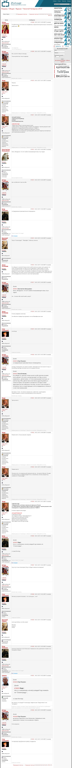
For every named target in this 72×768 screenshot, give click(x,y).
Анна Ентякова (5, 265)
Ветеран (4, 162)
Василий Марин (5, 238)
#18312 (15, 289)
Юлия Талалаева (5, 23)
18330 (32, 646)
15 (50, 14)
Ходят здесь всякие (5, 92)
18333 (32, 739)
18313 (32, 180)
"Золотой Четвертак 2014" (32, 9)
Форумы (4, 9)
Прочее (64, 1)
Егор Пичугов (5, 209)
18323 (32, 467)
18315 (32, 238)
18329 (32, 619)
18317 (32, 282)
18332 (32, 710)
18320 (32, 354)
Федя (3, 80)
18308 (32, 22)
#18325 (15, 682)
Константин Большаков (6, 150)
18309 (32, 51)
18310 (32, 80)
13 (46, 14)
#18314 (15, 361)
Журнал (18, 9)
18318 (32, 311)
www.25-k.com (5, 42)
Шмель (4, 676)
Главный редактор (4, 64)
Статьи (54, 1)
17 (51, 15)
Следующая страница (33, 14)
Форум (69, 1)
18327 (32, 565)
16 (48, 15)
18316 (32, 264)
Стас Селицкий (5, 329)
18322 (32, 432)
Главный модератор (4, 35)
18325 (32, 536)
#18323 (15, 542)
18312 (32, 149)
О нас (59, 1)
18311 (32, 115)
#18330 (15, 716)
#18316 (15, 373)
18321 (32, 398)
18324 (32, 501)
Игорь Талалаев (5, 52)
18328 (32, 594)
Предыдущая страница (22, 14)
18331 (32, 675)
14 (48, 14)
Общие (11, 9)
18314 (32, 209)
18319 (32, 329)
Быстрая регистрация (60, 60)
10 (44, 14)
